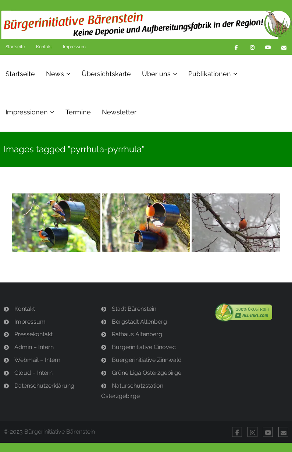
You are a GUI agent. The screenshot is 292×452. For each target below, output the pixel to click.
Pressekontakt (33, 334)
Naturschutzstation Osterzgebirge (132, 391)
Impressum (74, 46)
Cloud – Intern (33, 372)
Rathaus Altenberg (137, 334)
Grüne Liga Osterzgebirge (146, 372)
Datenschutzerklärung (44, 385)
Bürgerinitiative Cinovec (144, 347)
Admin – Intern (34, 347)
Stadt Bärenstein (134, 308)
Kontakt (44, 46)
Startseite (15, 46)
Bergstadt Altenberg (139, 321)
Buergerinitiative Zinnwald (147, 359)
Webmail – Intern (37, 359)
